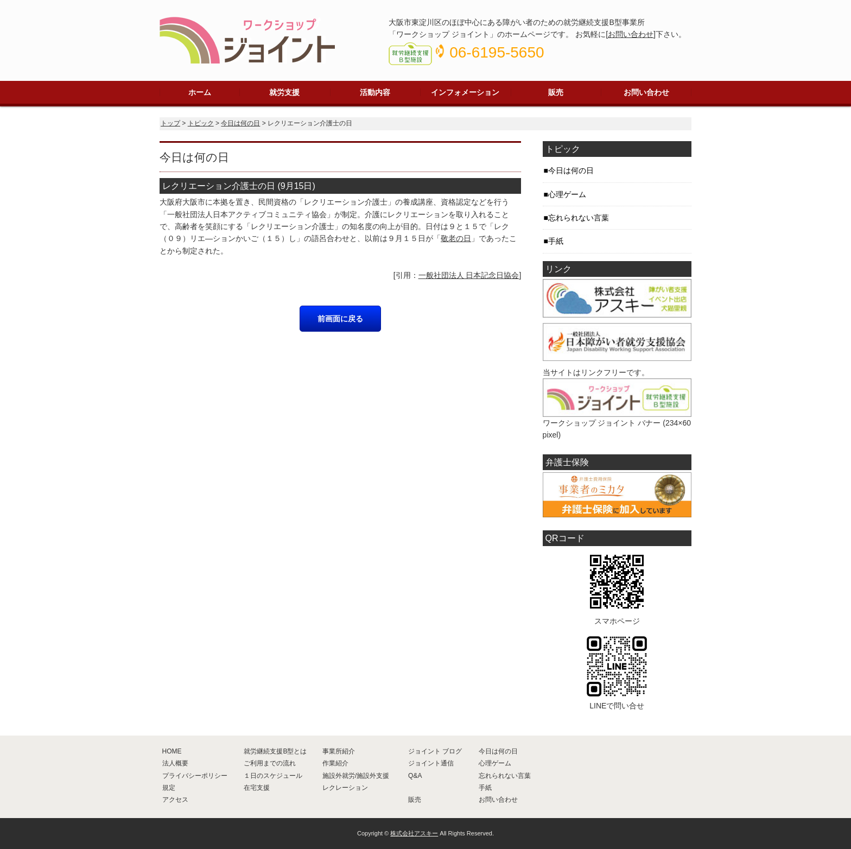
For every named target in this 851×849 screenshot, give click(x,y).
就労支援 (284, 92)
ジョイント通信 (431, 763)
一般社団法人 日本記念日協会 (468, 275)
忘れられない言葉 (578, 217)
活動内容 (375, 92)
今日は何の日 (240, 123)
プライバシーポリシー (194, 776)
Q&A (415, 776)
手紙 (555, 241)
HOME (172, 751)
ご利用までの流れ (270, 763)
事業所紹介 (338, 751)
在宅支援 (257, 787)
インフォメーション (465, 92)
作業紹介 (335, 763)
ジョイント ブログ (435, 751)
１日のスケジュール (273, 776)
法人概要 (175, 763)
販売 (555, 92)
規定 (168, 787)
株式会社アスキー (414, 833)
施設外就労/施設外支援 (355, 776)
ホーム (199, 92)
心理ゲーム (567, 194)
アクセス (175, 799)
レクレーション (345, 787)
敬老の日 (456, 238)
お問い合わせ (630, 34)
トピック (201, 123)
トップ (170, 123)
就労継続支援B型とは (275, 751)
